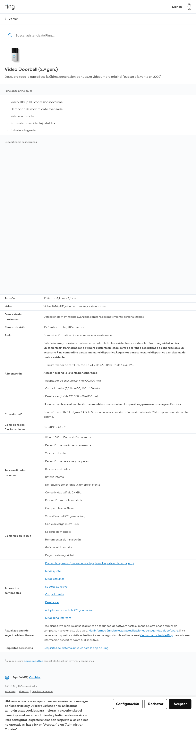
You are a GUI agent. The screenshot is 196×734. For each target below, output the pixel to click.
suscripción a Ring (33, 661)
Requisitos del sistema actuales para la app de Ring (76, 648)
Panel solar (52, 602)
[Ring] (9, 7)
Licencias (24, 691)
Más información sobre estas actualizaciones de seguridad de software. (134, 630)
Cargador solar (54, 594)
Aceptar (180, 704)
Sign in (177, 7)
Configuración (127, 704)
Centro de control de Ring (156, 635)
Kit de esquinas (54, 579)
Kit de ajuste (53, 571)
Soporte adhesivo (56, 587)
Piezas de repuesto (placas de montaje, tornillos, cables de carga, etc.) (89, 563)
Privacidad (10, 691)
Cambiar (34, 677)
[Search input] (98, 35)
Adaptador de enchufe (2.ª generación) (69, 610)
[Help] (189, 6)
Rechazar (155, 704)
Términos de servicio (42, 691)
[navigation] (98, 32)
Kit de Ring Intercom (58, 618)
